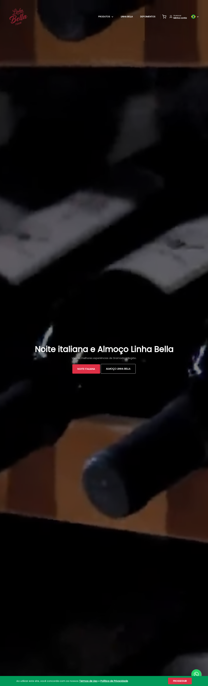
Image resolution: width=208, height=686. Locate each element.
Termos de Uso (88, 681)
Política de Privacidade (114, 681)
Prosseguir (180, 681)
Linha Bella (127, 16)
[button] (164, 17)
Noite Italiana (86, 369)
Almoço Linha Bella (118, 368)
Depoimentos (147, 16)
